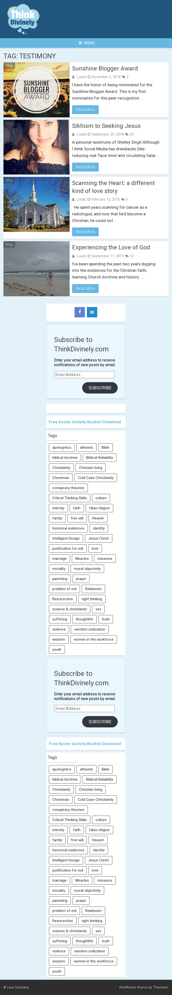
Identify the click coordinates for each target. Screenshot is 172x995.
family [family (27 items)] (57, 518)
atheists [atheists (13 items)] (86, 447)
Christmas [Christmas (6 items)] (60, 478)
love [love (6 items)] (95, 548)
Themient (161, 987)
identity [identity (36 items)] (99, 528)
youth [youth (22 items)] (56, 649)
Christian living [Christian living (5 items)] (90, 467)
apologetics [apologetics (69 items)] (61, 447)
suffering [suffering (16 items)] (59, 619)
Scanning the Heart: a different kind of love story (113, 187)
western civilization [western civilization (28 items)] (89, 629)
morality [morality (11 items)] (58, 568)
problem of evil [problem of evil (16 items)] (64, 589)
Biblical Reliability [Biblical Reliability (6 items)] (99, 457)
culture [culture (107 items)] (101, 498)
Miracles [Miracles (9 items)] (82, 558)
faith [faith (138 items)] (76, 508)
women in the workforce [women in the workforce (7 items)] (94, 639)
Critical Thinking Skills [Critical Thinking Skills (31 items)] (69, 498)
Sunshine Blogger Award (105, 68)
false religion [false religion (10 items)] (99, 508)
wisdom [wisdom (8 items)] (58, 639)
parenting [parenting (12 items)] (59, 579)
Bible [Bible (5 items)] (105, 447)
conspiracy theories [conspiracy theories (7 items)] (68, 488)
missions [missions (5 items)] (104, 558)
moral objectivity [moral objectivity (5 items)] (87, 568)
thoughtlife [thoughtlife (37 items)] (84, 619)
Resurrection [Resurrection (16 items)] (62, 599)
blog (9, 66)
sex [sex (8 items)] (98, 609)
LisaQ (81, 77)
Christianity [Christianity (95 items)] (61, 467)
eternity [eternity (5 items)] (58, 508)
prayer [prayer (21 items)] (81, 579)
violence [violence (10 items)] (59, 629)
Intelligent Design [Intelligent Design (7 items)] (66, 538)
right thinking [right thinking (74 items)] (92, 599)
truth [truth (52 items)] (106, 619)
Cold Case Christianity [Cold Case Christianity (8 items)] (96, 478)
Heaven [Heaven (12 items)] (98, 518)
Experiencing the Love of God (111, 247)
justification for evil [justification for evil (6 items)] (67, 548)
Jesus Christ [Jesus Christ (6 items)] (98, 538)
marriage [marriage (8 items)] (59, 558)
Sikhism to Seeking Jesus (106, 125)
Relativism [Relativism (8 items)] (93, 589)
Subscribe (100, 387)
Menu (87, 43)
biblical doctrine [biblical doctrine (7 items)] (64, 457)
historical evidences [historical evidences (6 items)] (68, 528)
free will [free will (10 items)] (77, 518)
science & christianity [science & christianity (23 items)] (69, 609)
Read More (85, 109)
